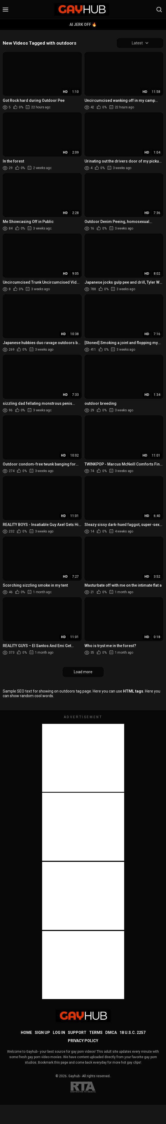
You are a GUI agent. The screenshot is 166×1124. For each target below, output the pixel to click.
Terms (96, 1033)
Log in (59, 1033)
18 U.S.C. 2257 (132, 1033)
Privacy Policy (83, 1041)
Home (26, 1033)
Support (77, 1033)
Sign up (42, 1033)
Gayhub (74, 1076)
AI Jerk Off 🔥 (83, 24)
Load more (83, 672)
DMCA (111, 1033)
